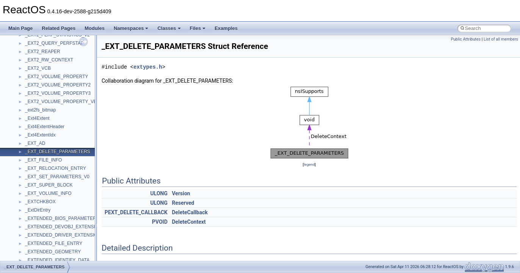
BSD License (26, 142)
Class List (29, 201)
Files (198, 28)
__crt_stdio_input (42, 209)
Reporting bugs (28, 92)
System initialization (33, 109)
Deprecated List (29, 167)
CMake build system (33, 67)
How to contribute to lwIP (38, 59)
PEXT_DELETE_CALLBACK (136, 212)
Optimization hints (31, 126)
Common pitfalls (29, 75)
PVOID (160, 222)
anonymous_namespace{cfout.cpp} (60, 259)
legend (309, 164)
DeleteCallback (190, 212)
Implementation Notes (35, 134)
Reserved (183, 203)
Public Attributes (466, 39)
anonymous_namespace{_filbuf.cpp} (61, 242)
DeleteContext (189, 222)
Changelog (24, 50)
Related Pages (58, 28)
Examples (226, 28)
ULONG (159, 193)
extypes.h (147, 67)
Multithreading (27, 117)
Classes (168, 28)
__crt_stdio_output (44, 217)
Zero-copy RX (27, 101)
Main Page (20, 28)
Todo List (22, 159)
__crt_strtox (37, 226)
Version (181, 193)
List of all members (501, 39)
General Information (33, 151)
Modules (95, 28)
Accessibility (37, 234)
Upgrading (23, 42)
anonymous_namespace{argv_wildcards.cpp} (70, 251)
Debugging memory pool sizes (43, 84)
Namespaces (131, 28)
